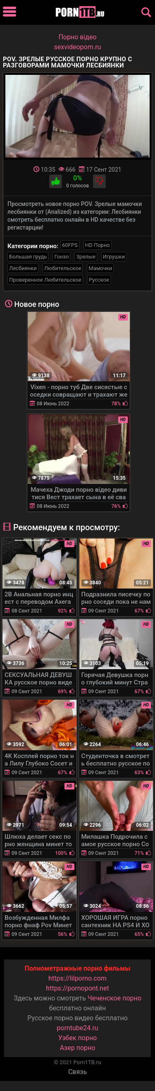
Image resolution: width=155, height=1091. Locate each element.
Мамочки (100, 268)
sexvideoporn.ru (77, 47)
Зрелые (85, 257)
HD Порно (97, 245)
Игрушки (114, 257)
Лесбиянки (23, 268)
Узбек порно (77, 1038)
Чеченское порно (114, 998)
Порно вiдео (77, 37)
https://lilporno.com (77, 978)
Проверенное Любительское (45, 280)
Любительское (62, 268)
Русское (99, 280)
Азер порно (77, 1048)
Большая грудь (28, 257)
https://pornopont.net (77, 988)
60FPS (70, 245)
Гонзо (61, 257)
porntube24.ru (77, 1028)
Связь (77, 1072)
